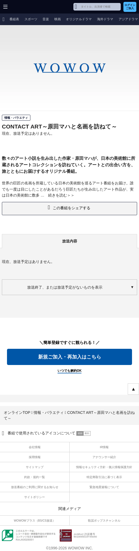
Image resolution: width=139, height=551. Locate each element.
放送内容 (69, 241)
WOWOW (24, 6)
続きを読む (57, 195)
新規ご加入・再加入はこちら (69, 357)
